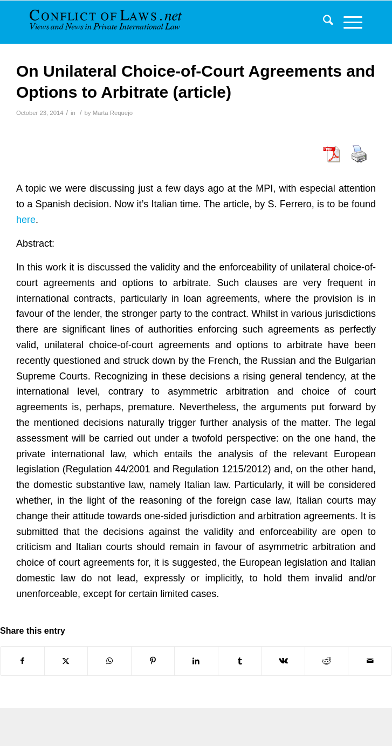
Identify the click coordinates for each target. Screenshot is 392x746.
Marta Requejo (113, 113)
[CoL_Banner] (113, 22)
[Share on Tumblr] (240, 661)
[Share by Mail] (369, 661)
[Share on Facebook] (22, 661)
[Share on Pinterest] (153, 661)
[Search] (322, 22)
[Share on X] (66, 661)
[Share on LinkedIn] (196, 661)
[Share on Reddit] (326, 661)
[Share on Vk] (283, 661)
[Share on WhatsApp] (109, 661)
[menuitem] (322, 22)
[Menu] (347, 22)
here (26, 219)
